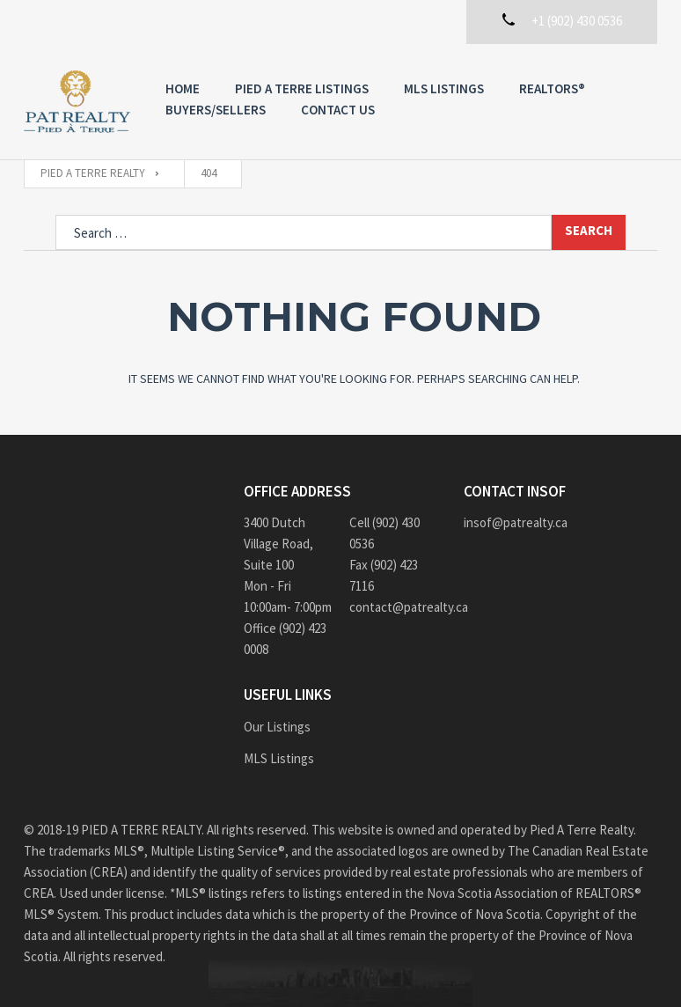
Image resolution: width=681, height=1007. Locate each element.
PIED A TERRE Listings (302, 88)
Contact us (338, 109)
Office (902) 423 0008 (285, 639)
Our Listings (277, 726)
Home (182, 88)
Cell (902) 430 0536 (384, 533)
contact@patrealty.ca (393, 607)
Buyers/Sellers (215, 109)
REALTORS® (552, 88)
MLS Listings (444, 88)
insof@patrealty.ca (516, 522)
